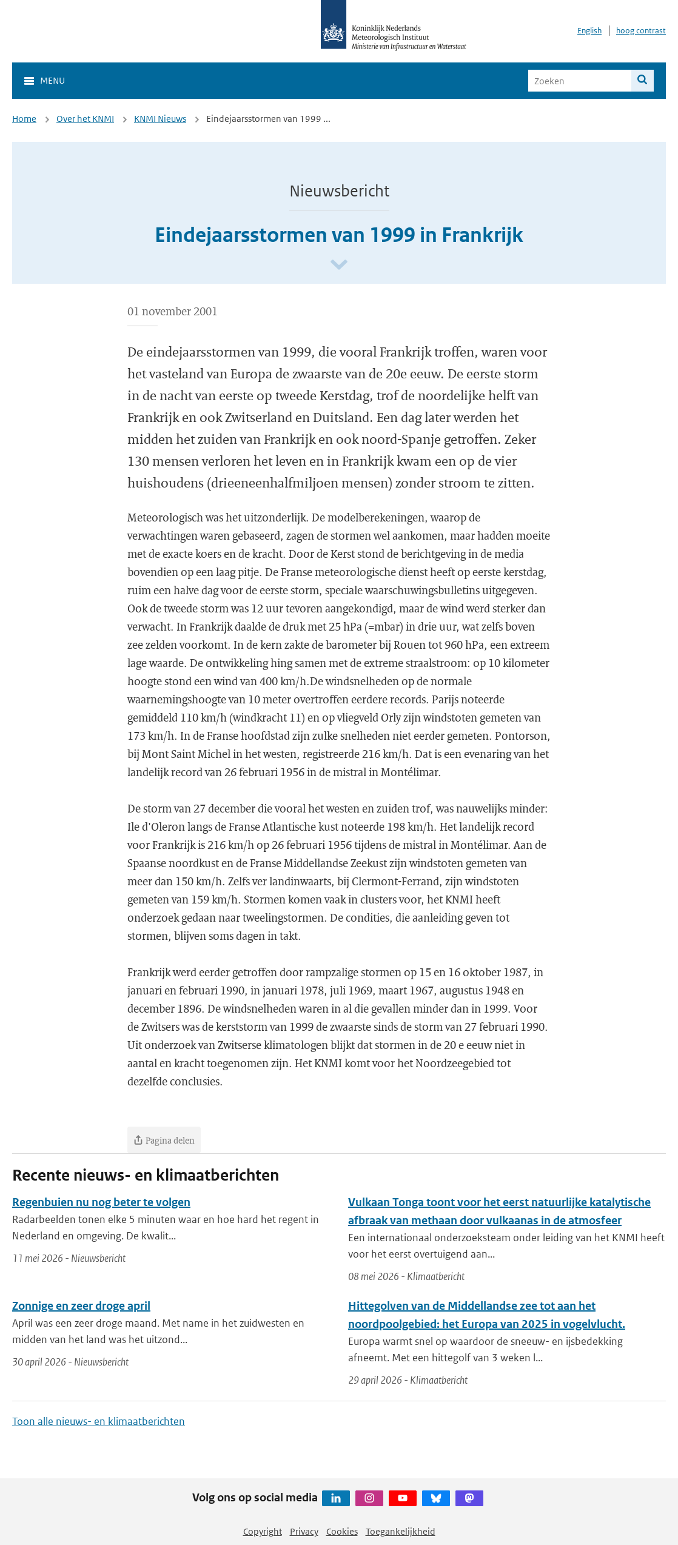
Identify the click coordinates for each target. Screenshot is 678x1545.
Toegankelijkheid (400, 1531)
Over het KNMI (85, 118)
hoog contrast (641, 30)
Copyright (262, 1531)
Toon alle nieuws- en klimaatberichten (98, 1421)
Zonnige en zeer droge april (81, 1306)
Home (24, 118)
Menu (52, 80)
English (589, 30)
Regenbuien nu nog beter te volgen (101, 1202)
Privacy (304, 1531)
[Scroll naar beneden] (339, 265)
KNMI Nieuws (160, 118)
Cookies (342, 1531)
